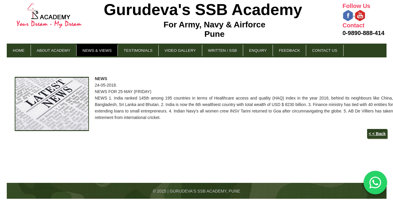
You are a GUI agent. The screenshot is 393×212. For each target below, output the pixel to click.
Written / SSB (222, 50)
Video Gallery (180, 50)
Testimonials (138, 50)
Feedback (289, 50)
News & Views (97, 50)
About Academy (54, 50)
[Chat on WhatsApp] (375, 182)
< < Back (377, 133)
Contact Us (324, 50)
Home (19, 50)
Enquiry (258, 50)
